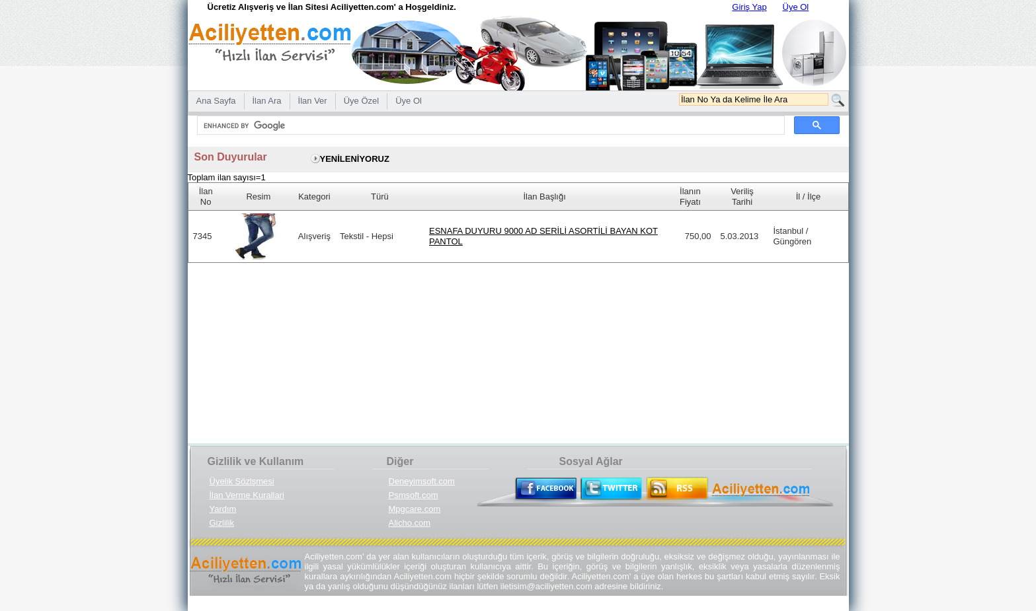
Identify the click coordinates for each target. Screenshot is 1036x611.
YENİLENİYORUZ (354, 159)
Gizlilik (222, 523)
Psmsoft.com (413, 495)
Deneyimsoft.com (422, 481)
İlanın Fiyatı (690, 196)
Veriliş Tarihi (742, 196)
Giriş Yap (749, 7)
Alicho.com (410, 523)
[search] (490, 125)
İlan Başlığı (545, 196)
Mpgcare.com (415, 509)
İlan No (206, 196)
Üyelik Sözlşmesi (242, 481)
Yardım (223, 509)
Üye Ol (796, 7)
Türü (380, 196)
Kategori (314, 196)
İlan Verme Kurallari (247, 495)
